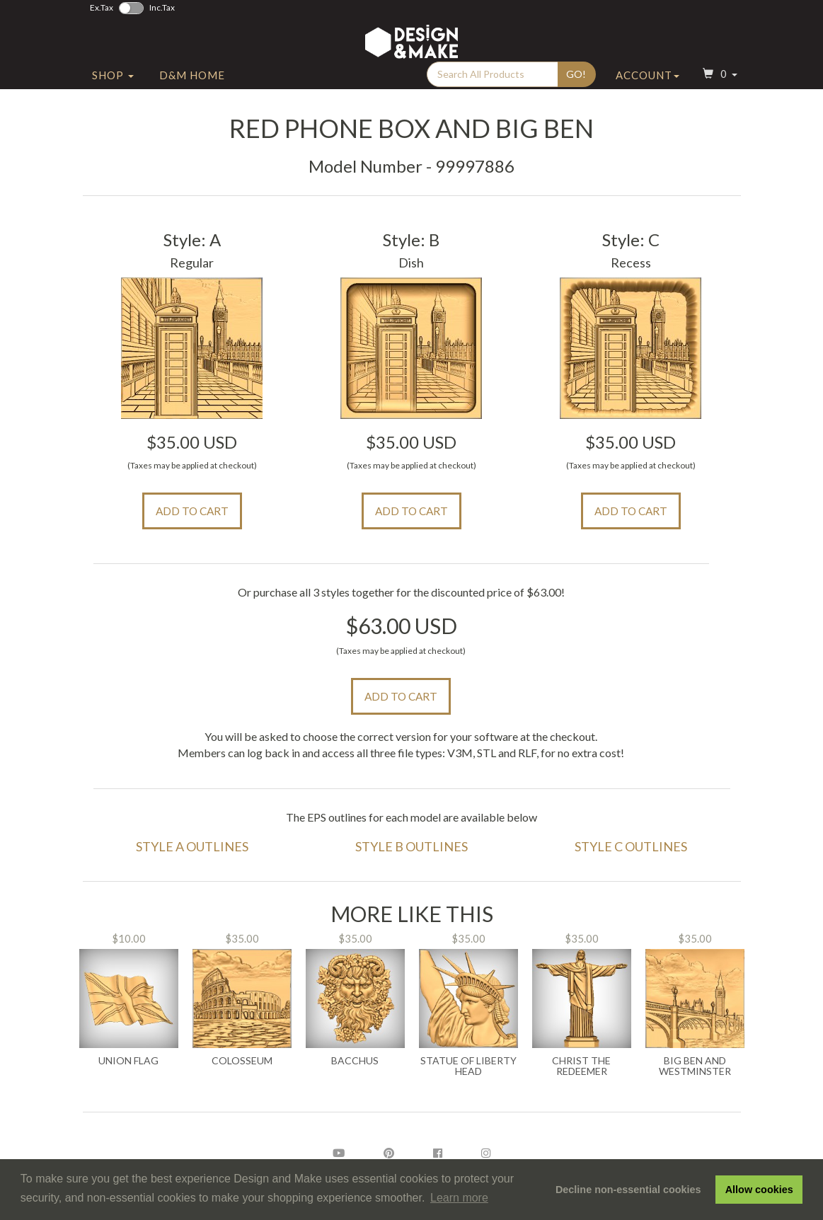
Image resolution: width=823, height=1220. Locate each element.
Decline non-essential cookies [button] (628, 1189)
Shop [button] (113, 87)
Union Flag (128, 1060)
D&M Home (192, 87)
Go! (576, 86)
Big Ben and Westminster (695, 1066)
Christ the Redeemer (581, 1066)
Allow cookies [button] (759, 1189)
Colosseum (242, 1060)
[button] (718, 87)
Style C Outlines (631, 846)
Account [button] (647, 87)
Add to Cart (192, 511)
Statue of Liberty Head (468, 1066)
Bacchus (355, 1060)
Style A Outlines (192, 846)
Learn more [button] (459, 1198)
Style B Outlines (411, 846)
